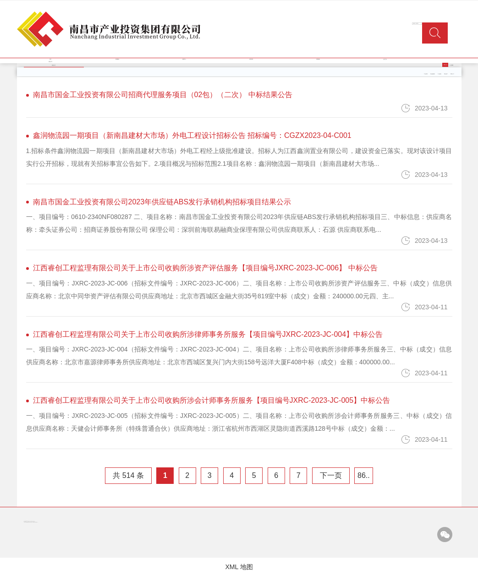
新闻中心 (184, 59)
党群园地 (318, 59)
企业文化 (385, 59)
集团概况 (117, 59)
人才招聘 (451, 65)
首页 (50, 59)
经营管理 (251, 59)
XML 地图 (239, 567)
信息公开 (50, 61)
